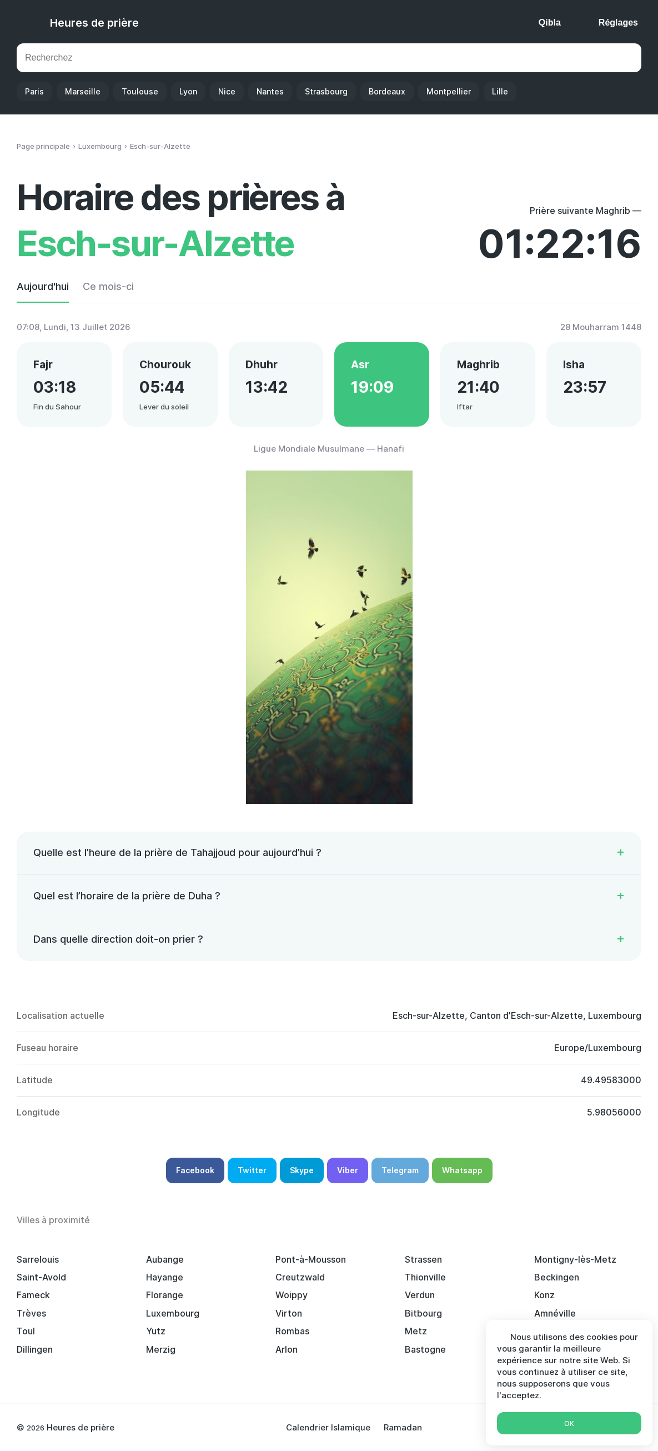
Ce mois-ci (108, 286)
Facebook (195, 1170)
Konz (544, 1294)
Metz (416, 1331)
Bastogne (425, 1349)
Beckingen (556, 1277)
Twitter (252, 1170)
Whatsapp (462, 1170)
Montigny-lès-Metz (575, 1259)
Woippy (291, 1294)
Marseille (83, 91)
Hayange (164, 1277)
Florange (164, 1294)
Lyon (188, 91)
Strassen (423, 1259)
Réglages (618, 22)
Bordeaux (387, 91)
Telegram (400, 1170)
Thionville (425, 1277)
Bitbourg (423, 1313)
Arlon (286, 1349)
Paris (34, 91)
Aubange (165, 1259)
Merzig (160, 1349)
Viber (347, 1170)
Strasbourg (326, 91)
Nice (226, 91)
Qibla (550, 22)
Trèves (31, 1313)
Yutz (155, 1331)
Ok (569, 1423)
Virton (288, 1313)
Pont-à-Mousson (310, 1259)
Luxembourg (172, 1313)
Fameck (33, 1294)
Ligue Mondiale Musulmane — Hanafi (329, 448)
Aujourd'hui (43, 286)
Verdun (420, 1294)
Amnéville (555, 1313)
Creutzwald (300, 1277)
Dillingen (35, 1349)
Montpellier (448, 91)
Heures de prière (94, 22)
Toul (26, 1331)
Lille (500, 91)
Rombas (292, 1331)
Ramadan (403, 1427)
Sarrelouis (38, 1259)
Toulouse (140, 91)
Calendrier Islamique (328, 1427)
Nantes (270, 91)
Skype (302, 1170)
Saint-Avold (41, 1277)
